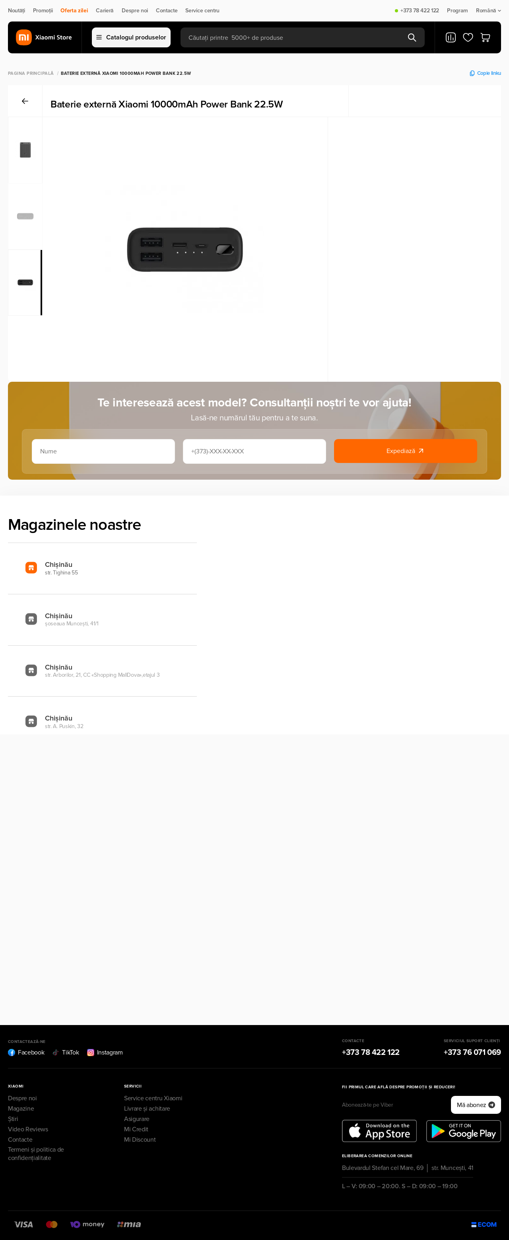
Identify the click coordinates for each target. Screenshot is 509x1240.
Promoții (42, 11)
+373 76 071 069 (472, 1052)
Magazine (21, 1109)
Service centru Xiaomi (153, 1098)
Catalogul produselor (131, 37)
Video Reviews (28, 1129)
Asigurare (137, 1119)
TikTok (65, 1052)
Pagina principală (31, 73)
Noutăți (16, 11)
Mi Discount (139, 1140)
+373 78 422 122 (419, 11)
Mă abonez (476, 1105)
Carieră (105, 11)
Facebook (26, 1052)
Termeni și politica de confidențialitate (36, 1154)
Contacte (166, 11)
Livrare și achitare (147, 1109)
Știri (13, 1119)
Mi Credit (136, 1129)
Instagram (105, 1052)
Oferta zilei (74, 11)
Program (457, 11)
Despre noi (135, 11)
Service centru (202, 11)
